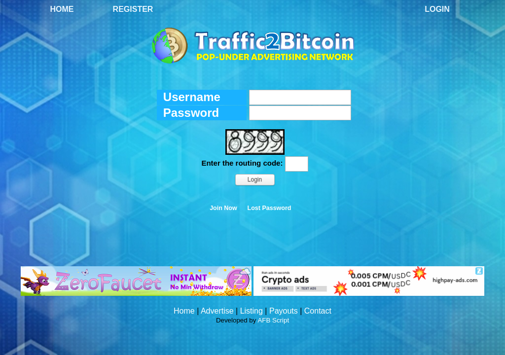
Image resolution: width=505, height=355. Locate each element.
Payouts (283, 311)
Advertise (217, 311)
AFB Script (273, 320)
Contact (317, 311)
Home (62, 9)
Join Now (223, 208)
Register (133, 9)
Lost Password (269, 208)
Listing (251, 311)
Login (437, 9)
